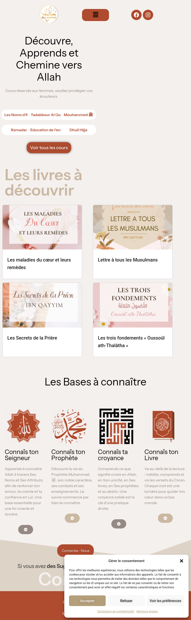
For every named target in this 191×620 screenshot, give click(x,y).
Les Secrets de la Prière (32, 338)
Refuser (126, 601)
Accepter (87, 601)
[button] (181, 561)
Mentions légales (147, 611)
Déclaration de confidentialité (115, 611)
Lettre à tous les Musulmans (128, 260)
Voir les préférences (165, 601)
